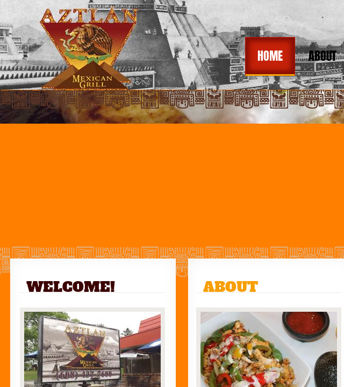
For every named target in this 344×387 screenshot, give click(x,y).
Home (270, 55)
